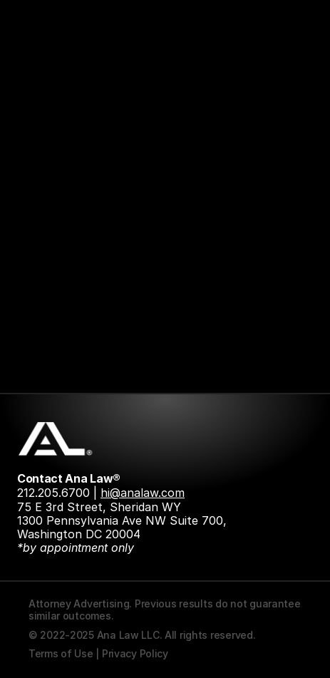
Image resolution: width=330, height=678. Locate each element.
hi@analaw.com (142, 493)
